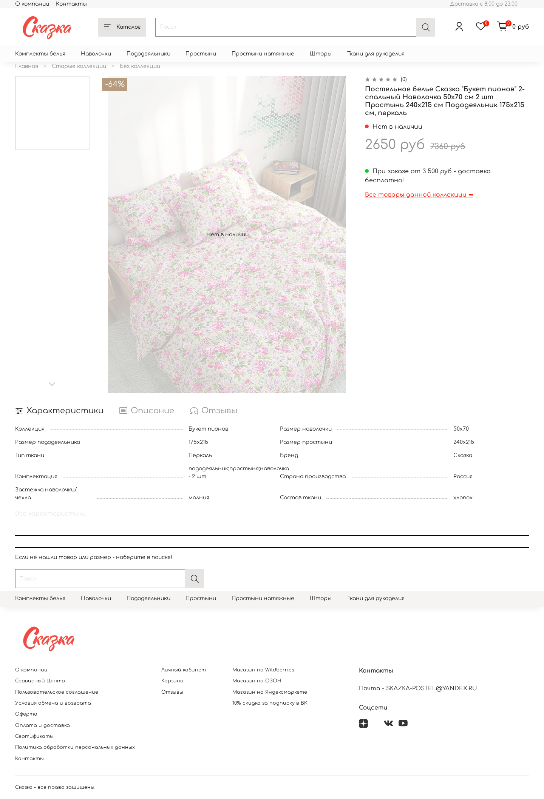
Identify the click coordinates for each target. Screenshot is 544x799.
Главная (26, 66)
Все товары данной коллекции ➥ (419, 194)
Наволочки (96, 54)
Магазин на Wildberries (263, 670)
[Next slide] (52, 384)
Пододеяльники (148, 54)
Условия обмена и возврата (53, 703)
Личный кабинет (183, 670)
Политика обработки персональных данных (75, 747)
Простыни (200, 54)
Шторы (321, 54)
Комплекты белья (40, 54)
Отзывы (172, 692)
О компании (32, 4)
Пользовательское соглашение (56, 692)
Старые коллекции (79, 66)
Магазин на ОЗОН (256, 681)
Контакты (71, 4)
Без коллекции (140, 66)
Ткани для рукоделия (376, 54)
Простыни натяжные (263, 54)
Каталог (122, 27)
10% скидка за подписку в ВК (270, 703)
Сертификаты (34, 736)
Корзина (172, 681)
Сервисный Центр (40, 681)
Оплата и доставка (42, 725)
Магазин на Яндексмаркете (269, 692)
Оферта (26, 714)
